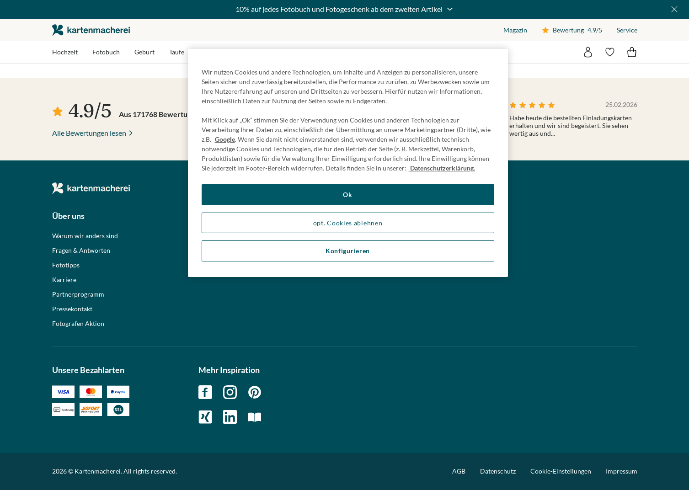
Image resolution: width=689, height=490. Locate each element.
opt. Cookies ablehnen (348, 223)
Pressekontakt (72, 309)
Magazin (515, 30)
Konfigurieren (348, 251)
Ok (347, 194)
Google (225, 139)
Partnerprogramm (78, 294)
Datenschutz (498, 471)
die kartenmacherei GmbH (91, 30)
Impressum (621, 471)
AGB (458, 471)
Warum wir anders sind (85, 236)
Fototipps (66, 265)
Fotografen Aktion (78, 323)
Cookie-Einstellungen (560, 471)
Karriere (64, 279)
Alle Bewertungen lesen (89, 132)
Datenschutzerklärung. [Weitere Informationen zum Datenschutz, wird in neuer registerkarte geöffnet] (442, 168)
